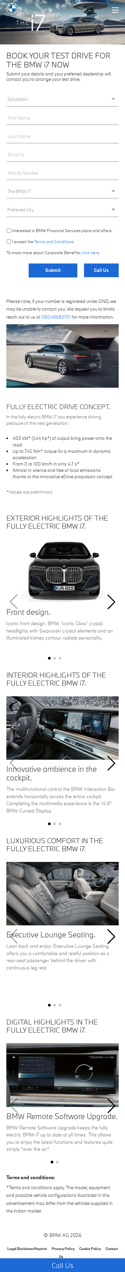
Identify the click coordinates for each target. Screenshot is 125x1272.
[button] (49, 658)
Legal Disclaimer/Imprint (27, 1248)
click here (90, 252)
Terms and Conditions (54, 241)
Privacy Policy (63, 1248)
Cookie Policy (90, 1248)
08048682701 (56, 317)
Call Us (101, 270)
